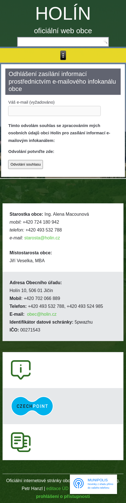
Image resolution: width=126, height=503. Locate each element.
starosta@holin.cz (42, 237)
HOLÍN (63, 13)
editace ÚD (57, 488)
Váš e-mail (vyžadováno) (54, 106)
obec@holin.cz (41, 314)
